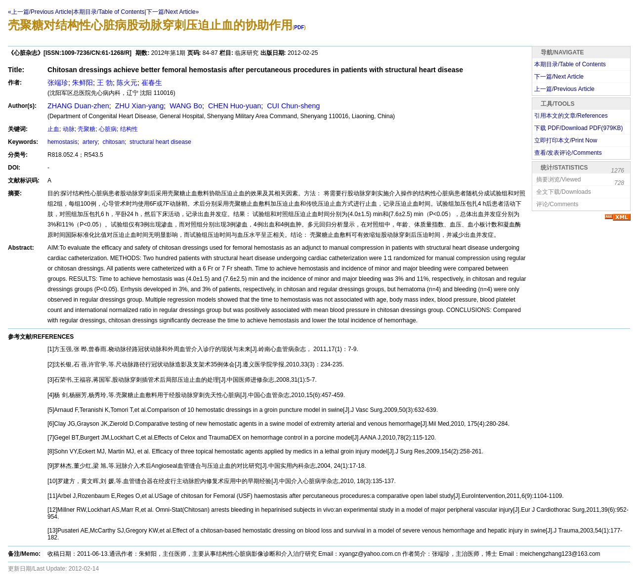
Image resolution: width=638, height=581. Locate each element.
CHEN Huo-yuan (233, 106)
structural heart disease (159, 141)
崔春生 (151, 83)
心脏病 (108, 129)
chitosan (113, 141)
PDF (299, 27)
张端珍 (57, 83)
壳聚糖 (86, 129)
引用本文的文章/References (571, 115)
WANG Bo (185, 106)
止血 (53, 129)
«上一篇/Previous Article (40, 11)
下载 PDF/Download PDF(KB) (578, 128)
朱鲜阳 (82, 83)
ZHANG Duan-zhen (78, 106)
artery (89, 141)
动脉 (69, 129)
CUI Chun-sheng (292, 106)
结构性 (129, 129)
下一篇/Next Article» (172, 11)
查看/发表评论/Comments (568, 152)
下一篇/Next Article (559, 76)
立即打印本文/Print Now (565, 140)
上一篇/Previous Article (564, 89)
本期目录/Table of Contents (109, 11)
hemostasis (62, 141)
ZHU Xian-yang (138, 106)
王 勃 (105, 83)
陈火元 (127, 83)
